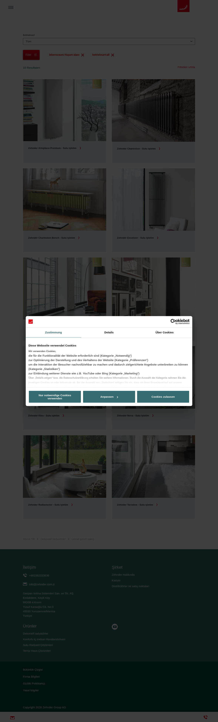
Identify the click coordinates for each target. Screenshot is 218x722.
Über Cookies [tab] (164, 332)
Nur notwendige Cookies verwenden (55, 396)
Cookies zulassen (163, 396)
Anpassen (109, 396)
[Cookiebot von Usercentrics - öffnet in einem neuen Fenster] (173, 321)
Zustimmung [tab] (53, 332)
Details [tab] (109, 332)
